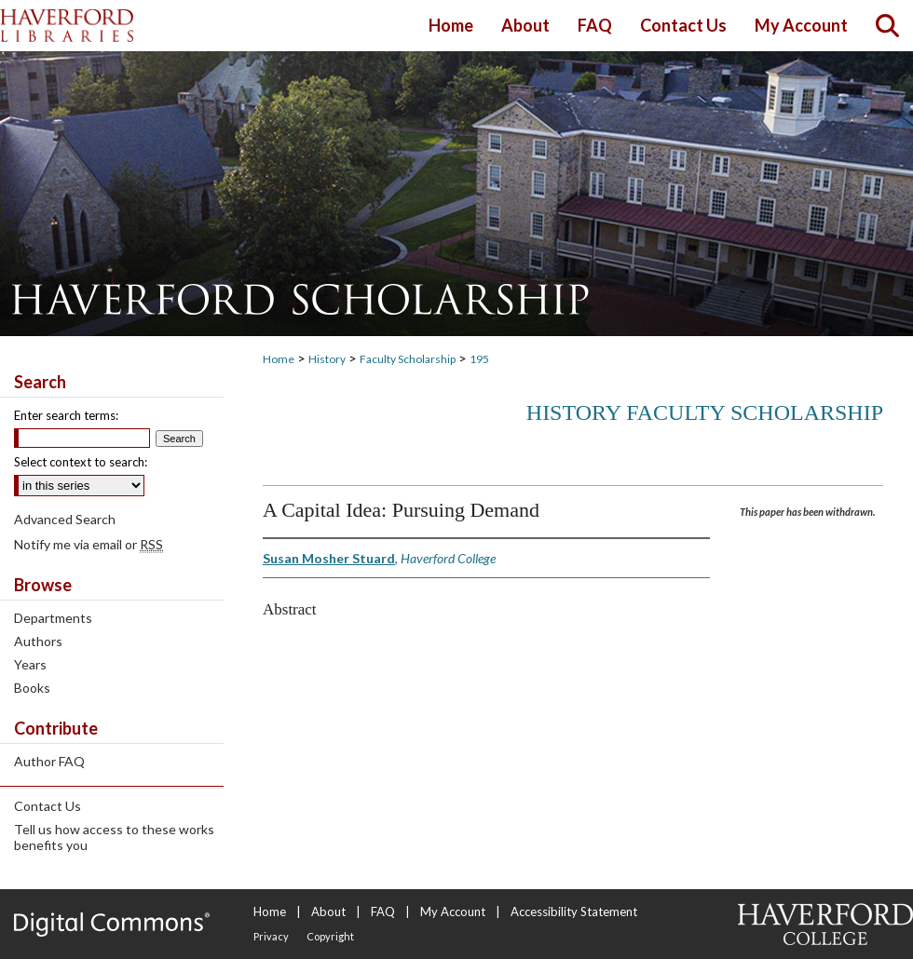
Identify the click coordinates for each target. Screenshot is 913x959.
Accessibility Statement (574, 911)
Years (30, 664)
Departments (53, 618)
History (327, 359)
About (328, 911)
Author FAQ (49, 761)
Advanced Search (65, 519)
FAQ (383, 911)
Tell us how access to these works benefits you (114, 837)
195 (479, 359)
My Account (452, 911)
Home (278, 359)
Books (32, 688)
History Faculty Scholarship (704, 412)
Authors (38, 641)
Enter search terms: (66, 415)
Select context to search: (80, 461)
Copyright (330, 936)
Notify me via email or (88, 544)
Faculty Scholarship (408, 359)
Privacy (271, 936)
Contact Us (47, 806)
